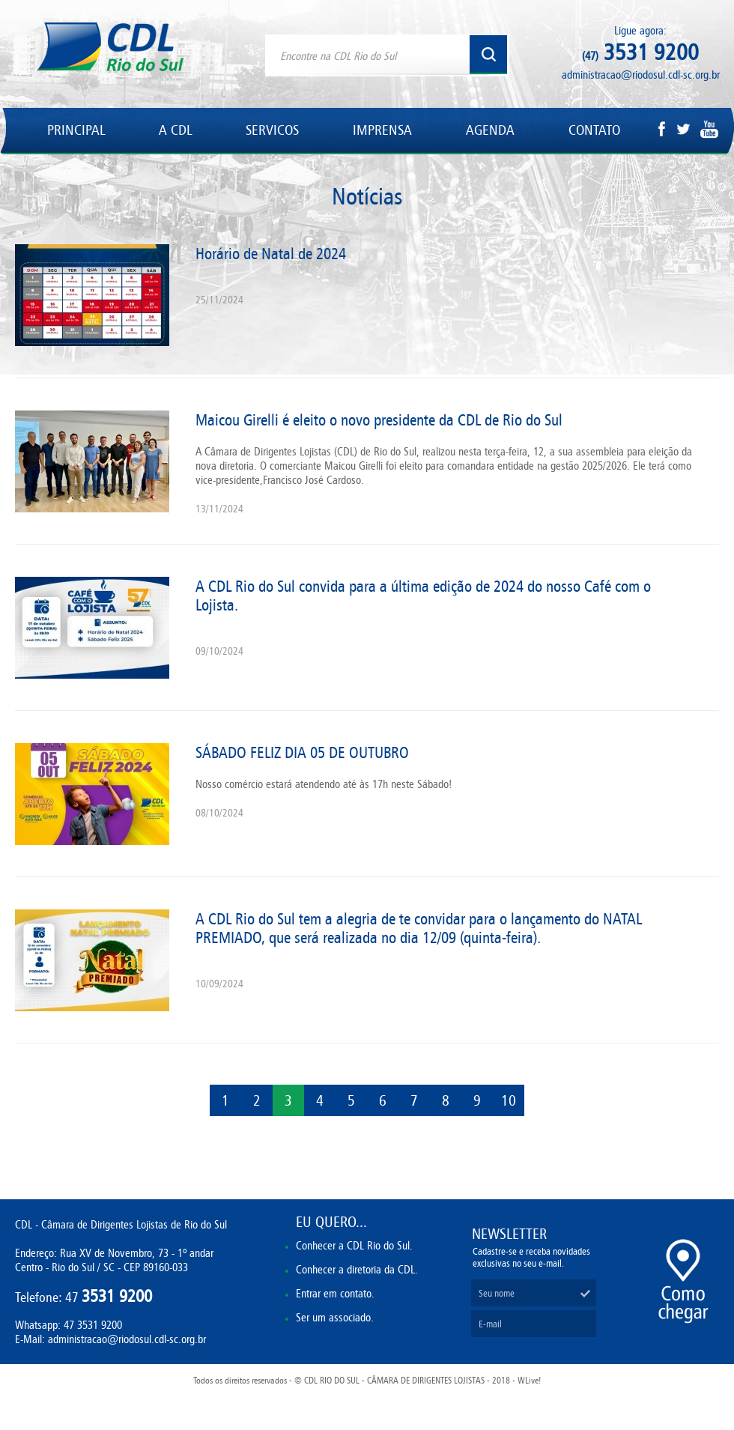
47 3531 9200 (93, 1325)
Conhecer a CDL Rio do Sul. (354, 1245)
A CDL (175, 130)
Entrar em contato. (335, 1293)
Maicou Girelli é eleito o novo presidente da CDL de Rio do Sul (378, 419)
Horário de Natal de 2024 (270, 253)
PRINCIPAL (76, 130)
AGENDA (490, 130)
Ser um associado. (335, 1317)
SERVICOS (272, 130)
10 (508, 1100)
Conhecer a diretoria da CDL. (357, 1269)
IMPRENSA (382, 130)
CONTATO (594, 130)
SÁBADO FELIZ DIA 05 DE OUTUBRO (302, 752)
